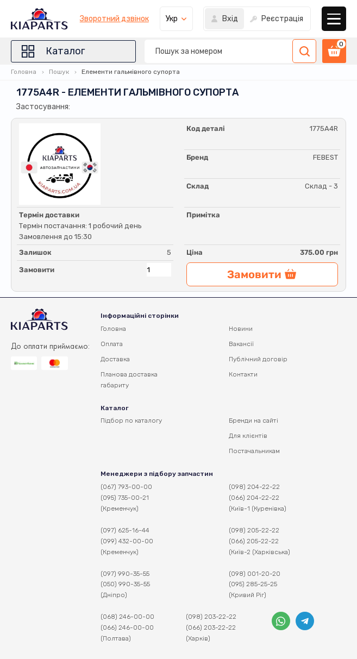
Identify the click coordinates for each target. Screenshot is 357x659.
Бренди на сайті (253, 420)
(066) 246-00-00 (127, 627)
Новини (241, 328)
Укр (172, 18)
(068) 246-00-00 (127, 616)
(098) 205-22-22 (254, 530)
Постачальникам (254, 451)
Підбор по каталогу (131, 420)
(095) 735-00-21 (125, 497)
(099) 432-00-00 (127, 541)
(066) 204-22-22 (254, 497)
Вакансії (241, 344)
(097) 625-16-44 (125, 530)
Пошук (59, 72)
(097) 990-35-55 (125, 574)
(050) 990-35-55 (125, 584)
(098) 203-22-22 (211, 616)
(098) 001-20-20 (254, 574)
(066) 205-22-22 (254, 541)
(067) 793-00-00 (126, 487)
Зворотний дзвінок (114, 19)
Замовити (36, 270)
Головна (23, 72)
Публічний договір (258, 359)
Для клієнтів (248, 436)
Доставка (115, 359)
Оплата (112, 344)
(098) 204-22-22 (254, 487)
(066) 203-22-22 (211, 627)
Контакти (243, 374)
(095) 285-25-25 (253, 584)
